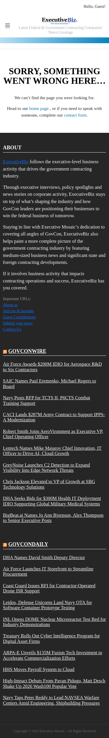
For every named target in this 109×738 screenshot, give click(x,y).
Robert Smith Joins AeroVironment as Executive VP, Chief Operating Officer (53, 434)
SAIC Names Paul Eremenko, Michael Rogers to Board (49, 383)
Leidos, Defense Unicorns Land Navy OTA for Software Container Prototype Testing (47, 605)
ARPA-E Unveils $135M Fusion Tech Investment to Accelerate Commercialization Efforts (52, 655)
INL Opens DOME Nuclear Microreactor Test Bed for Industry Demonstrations (54, 622)
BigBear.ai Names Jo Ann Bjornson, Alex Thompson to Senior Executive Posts (53, 518)
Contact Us (12, 329)
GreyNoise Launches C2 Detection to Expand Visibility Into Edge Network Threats (46, 468)
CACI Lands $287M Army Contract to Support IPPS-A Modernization (54, 417)
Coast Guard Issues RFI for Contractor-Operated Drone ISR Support (49, 588)
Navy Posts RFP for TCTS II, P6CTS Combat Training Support (46, 400)
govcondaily (28, 544)
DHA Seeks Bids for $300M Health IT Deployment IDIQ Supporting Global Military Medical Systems (52, 501)
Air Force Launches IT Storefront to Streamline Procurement (48, 571)
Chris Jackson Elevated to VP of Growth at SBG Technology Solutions (49, 484)
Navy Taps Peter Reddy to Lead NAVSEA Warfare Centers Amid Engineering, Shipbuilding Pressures (51, 700)
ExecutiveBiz (15, 161)
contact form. (76, 115)
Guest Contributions (19, 317)
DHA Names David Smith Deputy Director (44, 557)
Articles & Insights (18, 311)
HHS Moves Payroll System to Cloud (38, 669)
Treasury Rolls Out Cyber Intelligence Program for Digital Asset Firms (51, 638)
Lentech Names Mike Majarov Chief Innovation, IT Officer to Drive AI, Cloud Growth (52, 451)
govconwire (27, 351)
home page (39, 108)
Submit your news (18, 323)
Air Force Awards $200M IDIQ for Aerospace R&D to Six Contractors (52, 367)
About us (10, 305)
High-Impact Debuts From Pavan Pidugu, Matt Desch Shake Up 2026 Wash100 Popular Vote (54, 683)
